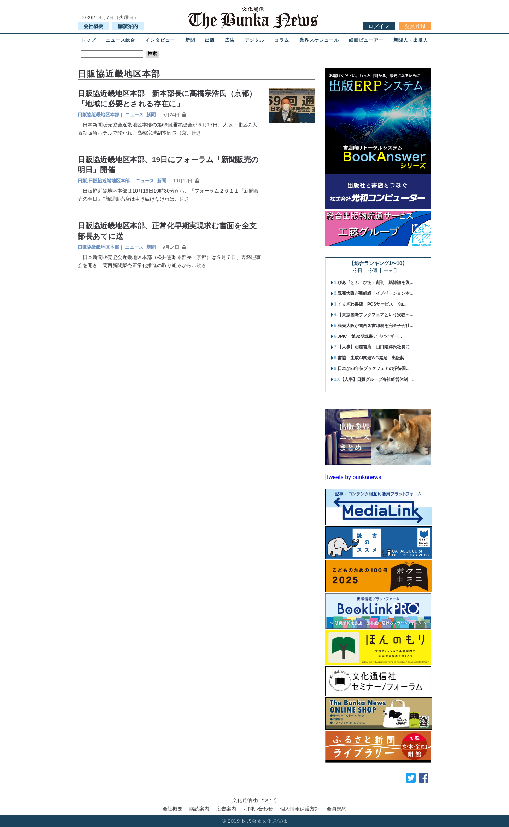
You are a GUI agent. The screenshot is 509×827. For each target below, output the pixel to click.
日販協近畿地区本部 (98, 114)
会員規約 (336, 808)
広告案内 (226, 808)
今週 (373, 270)
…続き (194, 133)
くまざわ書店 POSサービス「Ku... (372, 304)
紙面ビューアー (366, 40)
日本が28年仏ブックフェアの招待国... (373, 368)
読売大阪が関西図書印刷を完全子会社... (375, 325)
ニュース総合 (120, 40)
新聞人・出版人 (410, 40)
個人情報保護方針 (300, 808)
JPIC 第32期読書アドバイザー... (370, 336)
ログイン (379, 26)
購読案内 (128, 26)
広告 (230, 40)
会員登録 (415, 26)
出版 (210, 40)
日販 (82, 180)
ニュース (134, 114)
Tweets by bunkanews (353, 477)
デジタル (254, 40)
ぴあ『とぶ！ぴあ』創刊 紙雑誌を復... (375, 282)
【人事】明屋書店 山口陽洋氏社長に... (375, 346)
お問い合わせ (258, 808)
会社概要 (93, 26)
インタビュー (160, 40)
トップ (88, 40)
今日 (357, 270)
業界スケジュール (319, 40)
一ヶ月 (390, 270)
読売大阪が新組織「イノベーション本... (375, 293)
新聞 (190, 40)
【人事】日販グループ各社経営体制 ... (378, 379)
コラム (281, 40)
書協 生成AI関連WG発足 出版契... (373, 357)
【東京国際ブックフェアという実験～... (375, 314)
